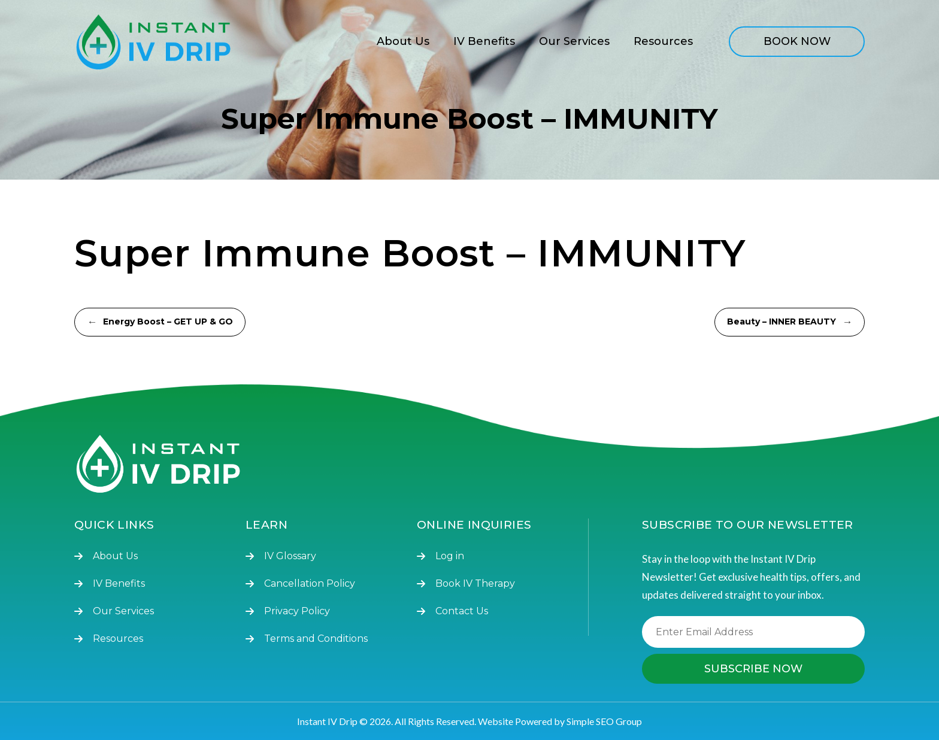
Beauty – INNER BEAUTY (789, 322)
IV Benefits (484, 41)
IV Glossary (290, 556)
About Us (403, 41)
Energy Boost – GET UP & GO (160, 322)
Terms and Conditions (316, 638)
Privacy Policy (297, 611)
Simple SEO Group (604, 721)
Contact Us (461, 611)
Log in (449, 556)
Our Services (574, 41)
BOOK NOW (797, 41)
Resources (663, 41)
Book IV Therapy (475, 583)
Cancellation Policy (309, 583)
